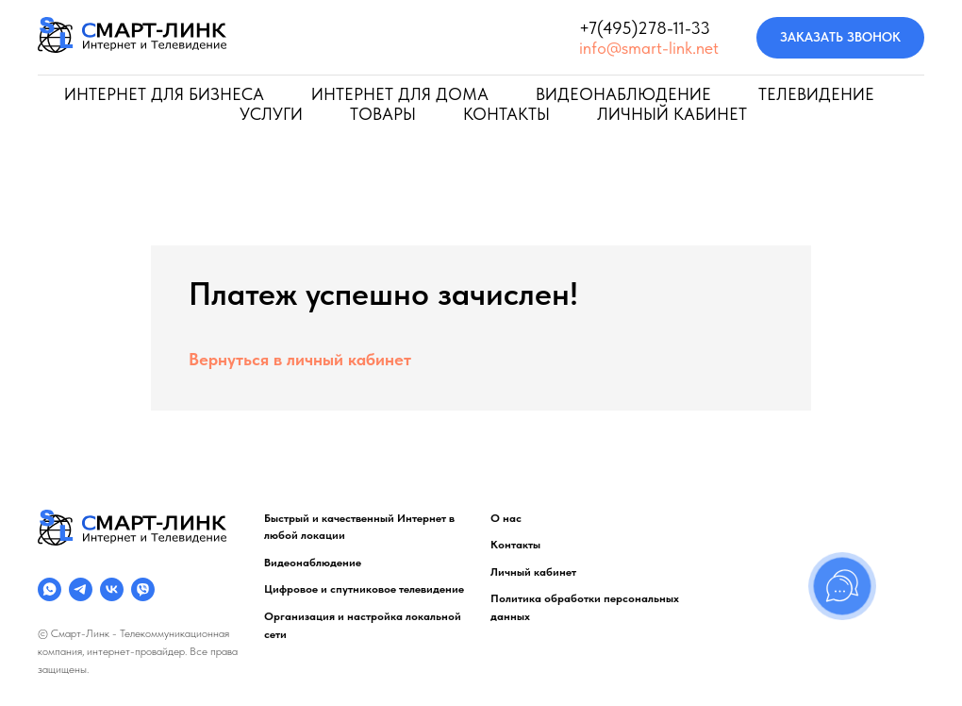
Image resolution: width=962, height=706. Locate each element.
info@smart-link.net (649, 48)
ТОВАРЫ (383, 114)
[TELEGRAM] (80, 589)
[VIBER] (143, 589)
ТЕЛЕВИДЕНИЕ (816, 94)
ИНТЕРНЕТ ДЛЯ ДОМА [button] (400, 94)
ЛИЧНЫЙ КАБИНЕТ (672, 114)
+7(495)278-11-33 (644, 28)
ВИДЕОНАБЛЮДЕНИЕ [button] (623, 94)
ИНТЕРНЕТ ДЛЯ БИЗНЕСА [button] (164, 94)
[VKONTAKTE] (112, 589)
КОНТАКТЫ (506, 114)
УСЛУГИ (271, 114)
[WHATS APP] (49, 589)
